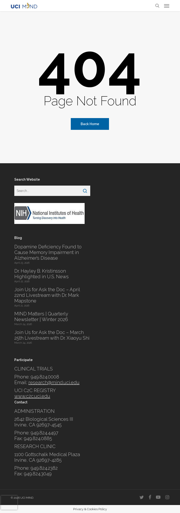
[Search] (85, 190)
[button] (166, 5)
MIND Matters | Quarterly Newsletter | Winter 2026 (41, 316)
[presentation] (9, 503)
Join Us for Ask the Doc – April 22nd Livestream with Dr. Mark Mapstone (47, 295)
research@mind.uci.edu (53, 382)
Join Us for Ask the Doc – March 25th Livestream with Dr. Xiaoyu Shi (52, 335)
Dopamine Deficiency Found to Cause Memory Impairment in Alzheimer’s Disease (48, 252)
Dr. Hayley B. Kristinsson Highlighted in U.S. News (41, 273)
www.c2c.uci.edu (32, 396)
